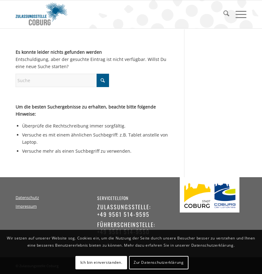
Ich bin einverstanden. (101, 262)
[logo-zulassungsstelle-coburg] (41, 14)
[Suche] (223, 14)
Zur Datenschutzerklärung (158, 262)
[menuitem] (223, 14)
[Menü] (237, 14)
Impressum (26, 206)
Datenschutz (27, 197)
